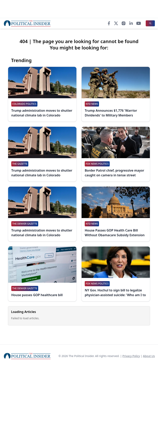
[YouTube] (138, 23)
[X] (116, 23)
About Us (149, 356)
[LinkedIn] (131, 23)
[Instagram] (123, 23)
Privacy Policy (131, 356)
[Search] (150, 23)
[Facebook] (109, 23)
